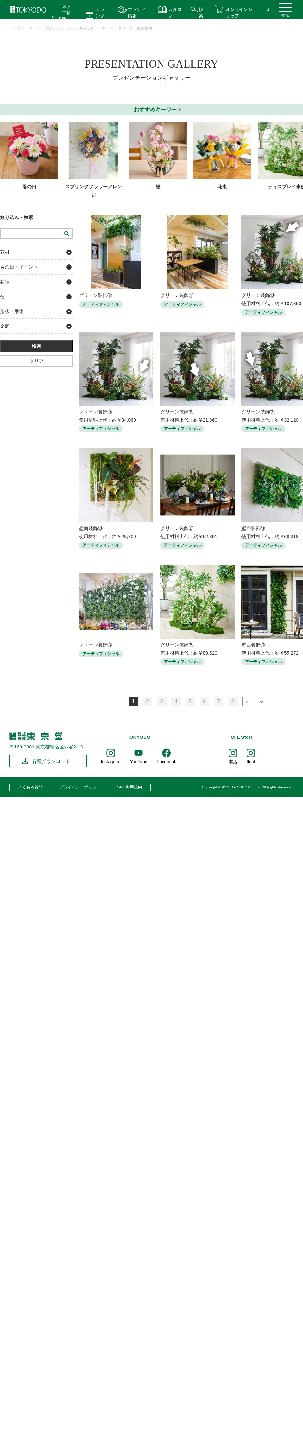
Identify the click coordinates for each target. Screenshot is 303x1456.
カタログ (174, 12)
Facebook (166, 761)
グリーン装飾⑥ (176, 528)
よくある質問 (30, 787)
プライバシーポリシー (79, 787)
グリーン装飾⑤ (176, 644)
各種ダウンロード (51, 761)
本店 (233, 761)
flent (251, 761)
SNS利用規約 (129, 787)
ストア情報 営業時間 (66, 19)
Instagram (110, 761)
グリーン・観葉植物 (135, 28)
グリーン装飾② (95, 295)
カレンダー (100, 16)
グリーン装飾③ (95, 644)
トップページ (20, 28)
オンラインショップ (239, 12)
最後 (261, 701)
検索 (201, 12)
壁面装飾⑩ (91, 528)
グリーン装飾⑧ (176, 411)
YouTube (138, 761)
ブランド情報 (137, 12)
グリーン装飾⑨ (95, 411)
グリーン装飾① (176, 295)
